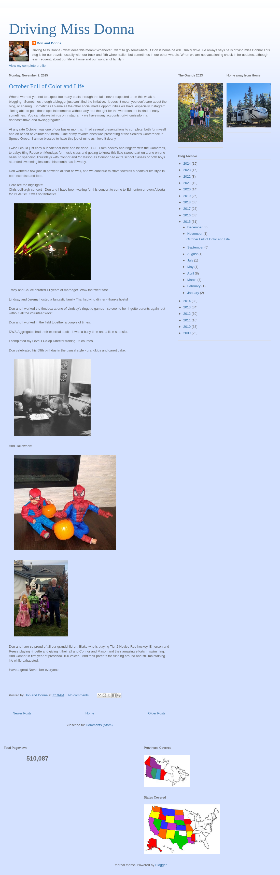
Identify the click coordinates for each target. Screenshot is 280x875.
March (192, 280)
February (194, 286)
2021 (187, 183)
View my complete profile (27, 66)
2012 (187, 314)
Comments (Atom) (99, 725)
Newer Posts (22, 713)
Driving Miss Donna (71, 28)
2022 (187, 176)
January (193, 293)
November (195, 234)
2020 (187, 189)
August (193, 254)
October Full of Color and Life (46, 86)
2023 (187, 170)
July (190, 260)
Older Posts (156, 713)
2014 (187, 301)
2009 (187, 333)
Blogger (160, 865)
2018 (187, 202)
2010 (187, 327)
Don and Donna (49, 43)
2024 (187, 163)
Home (90, 713)
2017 (187, 209)
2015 (187, 222)
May (190, 267)
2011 (187, 320)
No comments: (79, 695)
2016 (187, 215)
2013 (187, 307)
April (191, 273)
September (195, 247)
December (195, 227)
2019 (187, 196)
